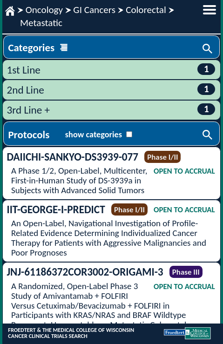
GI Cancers (94, 10)
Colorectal (146, 10)
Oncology (44, 10)
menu (209, 9)
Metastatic (41, 23)
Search (208, 49)
